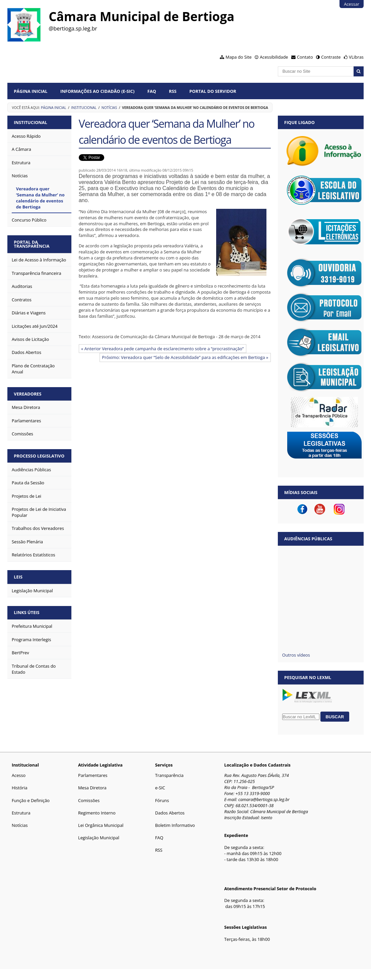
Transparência (169, 775)
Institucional (84, 107)
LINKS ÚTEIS (26, 612)
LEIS (18, 577)
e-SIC (160, 788)
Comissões (89, 800)
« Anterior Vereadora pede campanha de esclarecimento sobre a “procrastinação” (162, 349)
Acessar (351, 4)
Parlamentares (92, 775)
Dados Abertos (170, 813)
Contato (305, 57)
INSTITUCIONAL (30, 122)
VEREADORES (27, 394)
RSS (173, 91)
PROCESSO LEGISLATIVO (39, 456)
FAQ (151, 91)
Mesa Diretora (92, 788)
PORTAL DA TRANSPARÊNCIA (31, 244)
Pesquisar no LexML (307, 677)
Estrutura (21, 813)
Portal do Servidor (212, 91)
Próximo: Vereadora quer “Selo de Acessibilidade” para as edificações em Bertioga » (185, 357)
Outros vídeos (296, 655)
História (19, 788)
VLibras (356, 57)
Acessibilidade (274, 57)
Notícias (109, 107)
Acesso (18, 775)
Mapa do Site (239, 57)
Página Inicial (30, 91)
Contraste (331, 57)
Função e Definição (31, 800)
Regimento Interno (97, 813)
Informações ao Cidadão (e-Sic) (97, 91)
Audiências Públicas (308, 539)
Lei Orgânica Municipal (100, 825)
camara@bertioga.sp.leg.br (264, 799)
